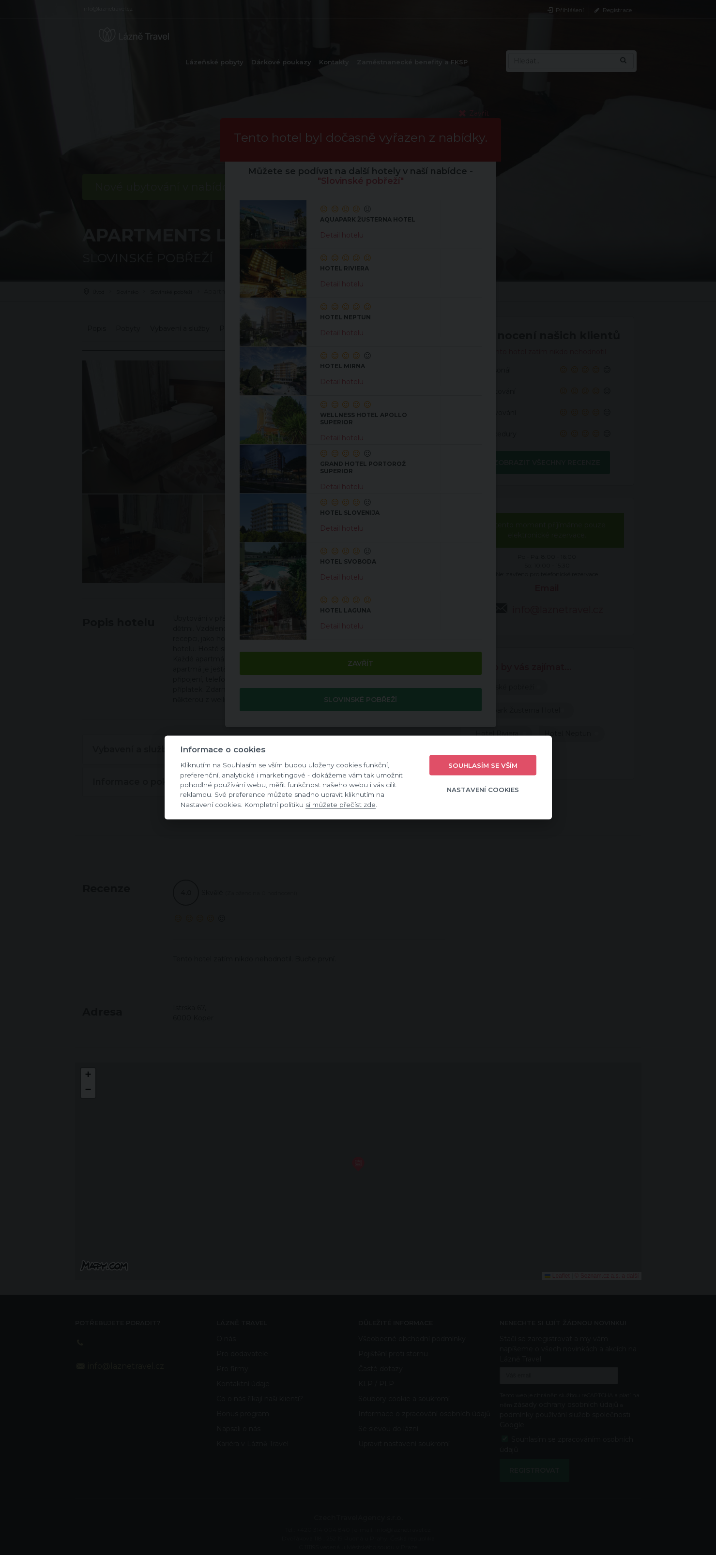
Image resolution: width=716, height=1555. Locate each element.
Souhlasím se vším (483, 765)
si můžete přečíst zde (340, 804)
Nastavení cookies (483, 789)
